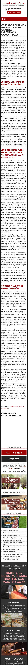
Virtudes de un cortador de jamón (10, 530)
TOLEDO (21, 578)
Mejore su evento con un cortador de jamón (12, 554)
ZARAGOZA (23, 575)
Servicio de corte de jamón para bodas (12, 540)
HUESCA (7, 578)
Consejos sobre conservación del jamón (12, 547)
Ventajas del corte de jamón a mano (11, 559)
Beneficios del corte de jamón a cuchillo (12, 535)
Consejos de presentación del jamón (11, 549)
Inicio (5, 19)
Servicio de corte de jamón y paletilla (11, 556)
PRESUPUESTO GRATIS (14, 453)
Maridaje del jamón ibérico (9, 552)
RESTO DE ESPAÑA (18, 581)
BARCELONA (5, 575)
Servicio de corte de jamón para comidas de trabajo (13, 543)
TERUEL (14, 578)
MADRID (15, 575)
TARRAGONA (9, 572)
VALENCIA (6, 581)
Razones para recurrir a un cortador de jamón (13, 533)
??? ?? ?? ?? (14, 9)
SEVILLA (19, 572)
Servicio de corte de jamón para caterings (12, 538)
